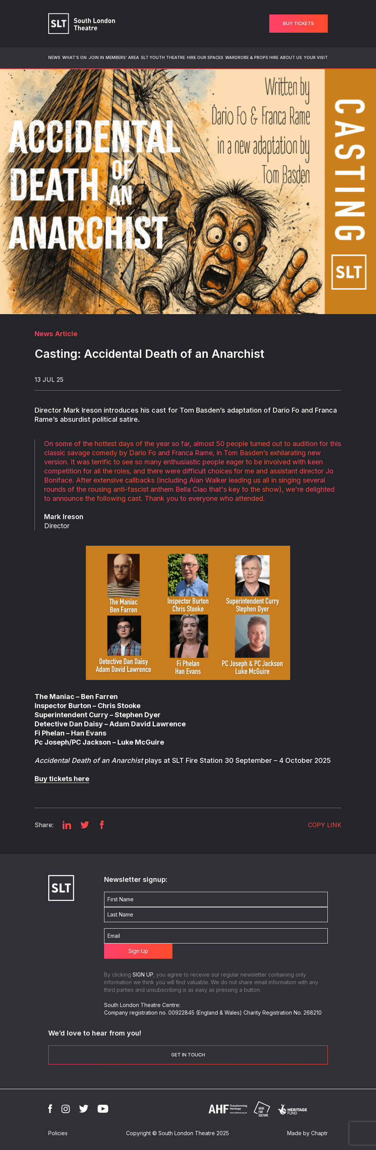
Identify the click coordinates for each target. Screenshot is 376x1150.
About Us (291, 57)
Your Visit (316, 57)
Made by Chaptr (307, 1133)
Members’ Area (122, 57)
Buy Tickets (298, 23)
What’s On (74, 57)
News (54, 57)
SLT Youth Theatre (163, 57)
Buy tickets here (62, 779)
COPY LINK (324, 825)
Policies (58, 1133)
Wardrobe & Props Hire (251, 57)
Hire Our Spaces (205, 57)
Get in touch (188, 1055)
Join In (96, 57)
